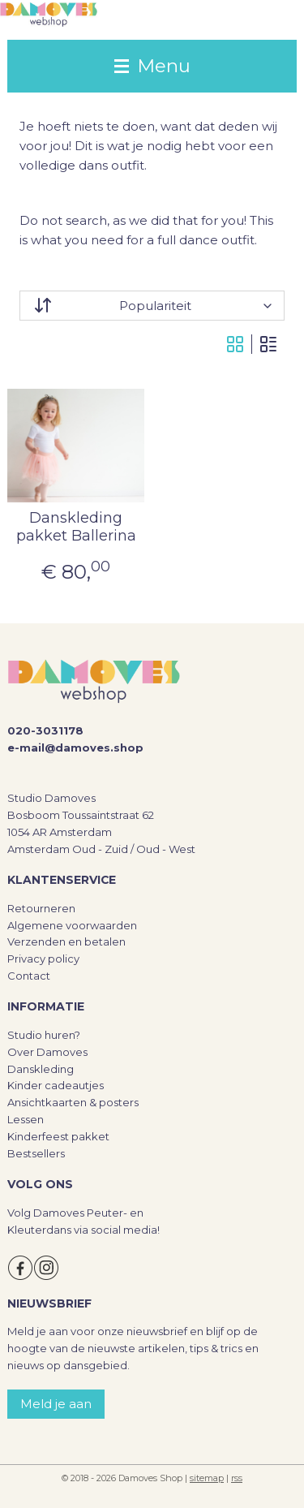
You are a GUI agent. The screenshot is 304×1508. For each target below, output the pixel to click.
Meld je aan (56, 1403)
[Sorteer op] (151, 305)
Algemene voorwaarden (72, 925)
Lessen (25, 1119)
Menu (152, 65)
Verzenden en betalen (66, 941)
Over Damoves (47, 1051)
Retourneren (41, 908)
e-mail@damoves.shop (75, 747)
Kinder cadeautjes (55, 1085)
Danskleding (40, 1068)
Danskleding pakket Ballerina (76, 527)
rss (236, 1478)
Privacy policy (43, 958)
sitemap (207, 1478)
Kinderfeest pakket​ (58, 1136)
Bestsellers (36, 1153)
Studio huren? (43, 1034)
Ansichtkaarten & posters (73, 1102)
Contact (28, 975)
